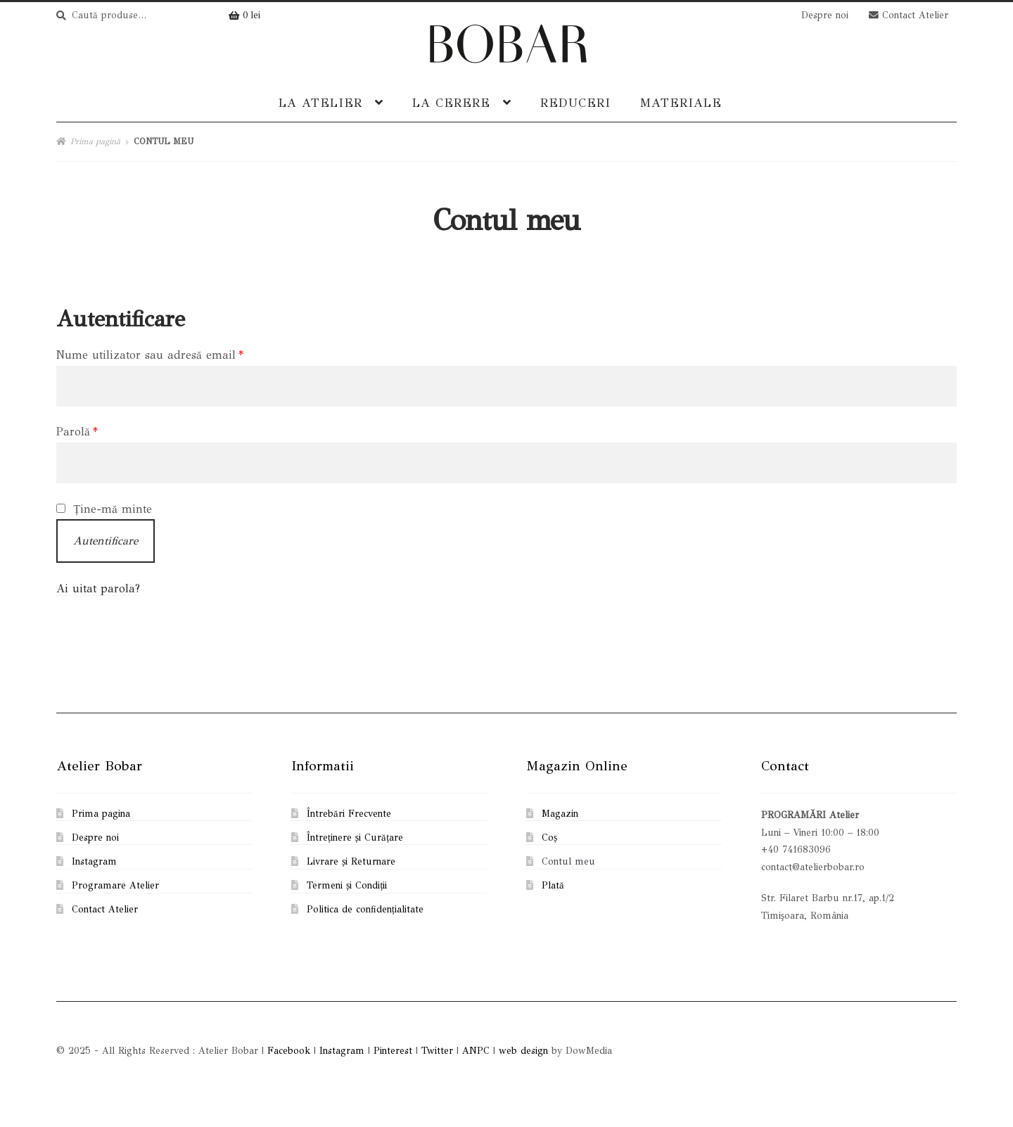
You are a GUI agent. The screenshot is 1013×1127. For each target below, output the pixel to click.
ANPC (476, 1051)
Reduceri (575, 102)
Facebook (288, 1051)
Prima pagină (95, 141)
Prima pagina (101, 814)
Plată (553, 885)
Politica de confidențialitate (365, 909)
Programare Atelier (115, 885)
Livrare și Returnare (351, 861)
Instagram (94, 861)
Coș (549, 837)
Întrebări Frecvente (349, 814)
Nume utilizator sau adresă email (149, 355)
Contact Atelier (908, 15)
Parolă (77, 431)
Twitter (437, 1051)
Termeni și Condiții (347, 885)
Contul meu (568, 861)
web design (523, 1051)
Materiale (680, 102)
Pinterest (393, 1051)
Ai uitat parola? (98, 588)
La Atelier (320, 102)
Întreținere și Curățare (355, 837)
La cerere (451, 102)
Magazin (560, 814)
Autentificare (105, 540)
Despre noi (824, 15)
